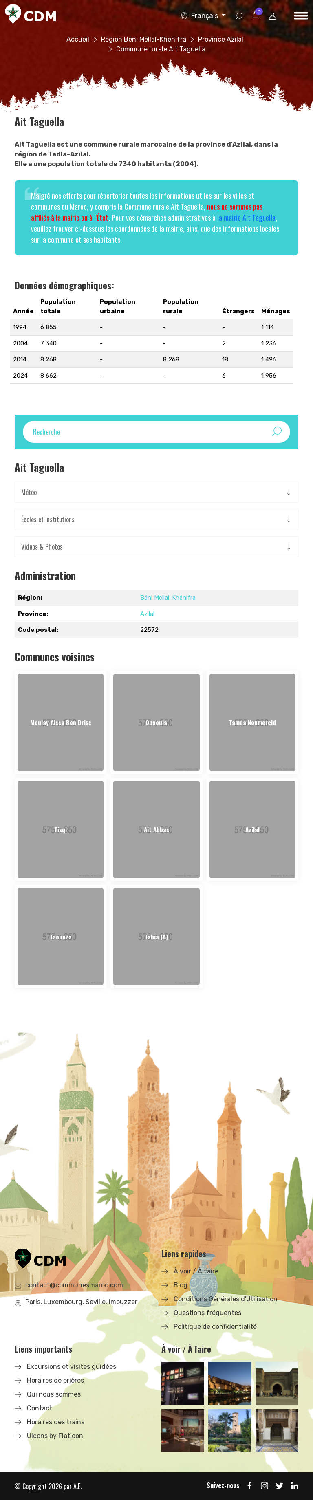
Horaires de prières (55, 1380)
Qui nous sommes (54, 1394)
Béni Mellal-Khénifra (168, 597)
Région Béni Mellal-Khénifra (143, 39)
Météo (29, 492)
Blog (180, 1285)
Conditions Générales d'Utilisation (226, 1299)
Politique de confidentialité (215, 1327)
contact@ (74, 1285)
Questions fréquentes (207, 1313)
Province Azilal (220, 39)
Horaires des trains (55, 1422)
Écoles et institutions (48, 519)
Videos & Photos (42, 547)
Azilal (147, 614)
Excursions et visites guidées (71, 1366)
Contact (39, 1408)
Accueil (77, 39)
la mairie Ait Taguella (246, 217)
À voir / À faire (196, 1271)
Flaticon (70, 1436)
